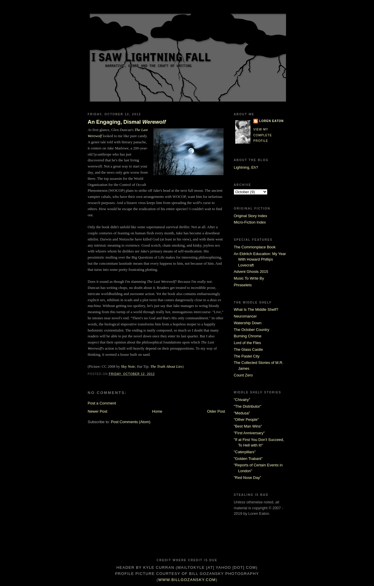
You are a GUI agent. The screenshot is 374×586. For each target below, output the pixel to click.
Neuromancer (245, 316)
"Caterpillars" (245, 452)
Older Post (216, 411)
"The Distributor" (247, 406)
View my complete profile (262, 135)
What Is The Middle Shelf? (256, 309)
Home (157, 411)
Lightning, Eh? (246, 167)
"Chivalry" (242, 399)
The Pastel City (246, 356)
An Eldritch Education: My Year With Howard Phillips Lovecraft (260, 259)
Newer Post (97, 411)
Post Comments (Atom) (130, 422)
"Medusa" (242, 413)
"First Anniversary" (249, 433)
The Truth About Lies (166, 366)
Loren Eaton (271, 121)
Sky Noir (128, 366)
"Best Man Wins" (248, 426)
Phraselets (243, 285)
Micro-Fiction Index (250, 222)
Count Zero (243, 375)
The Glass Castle (248, 349)
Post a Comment (102, 403)
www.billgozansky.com (187, 580)
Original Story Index (250, 216)
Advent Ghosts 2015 (251, 271)
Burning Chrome (248, 336)
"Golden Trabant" (248, 458)
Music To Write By (249, 278)
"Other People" (246, 419)
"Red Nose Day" (247, 477)
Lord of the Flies (247, 343)
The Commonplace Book (255, 247)
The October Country (251, 329)
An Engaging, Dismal (127, 122)
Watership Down (248, 323)
